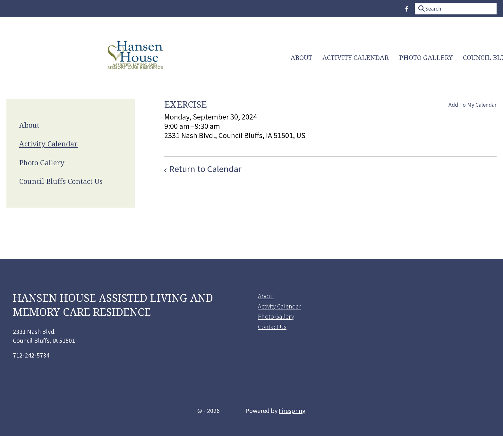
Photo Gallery (246, 57)
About (121, 57)
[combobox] (456, 8)
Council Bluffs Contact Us (330, 57)
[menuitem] (122, 58)
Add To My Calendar (472, 104)
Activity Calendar (176, 57)
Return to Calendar (205, 169)
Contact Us (272, 327)
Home (477, 57)
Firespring (292, 411)
